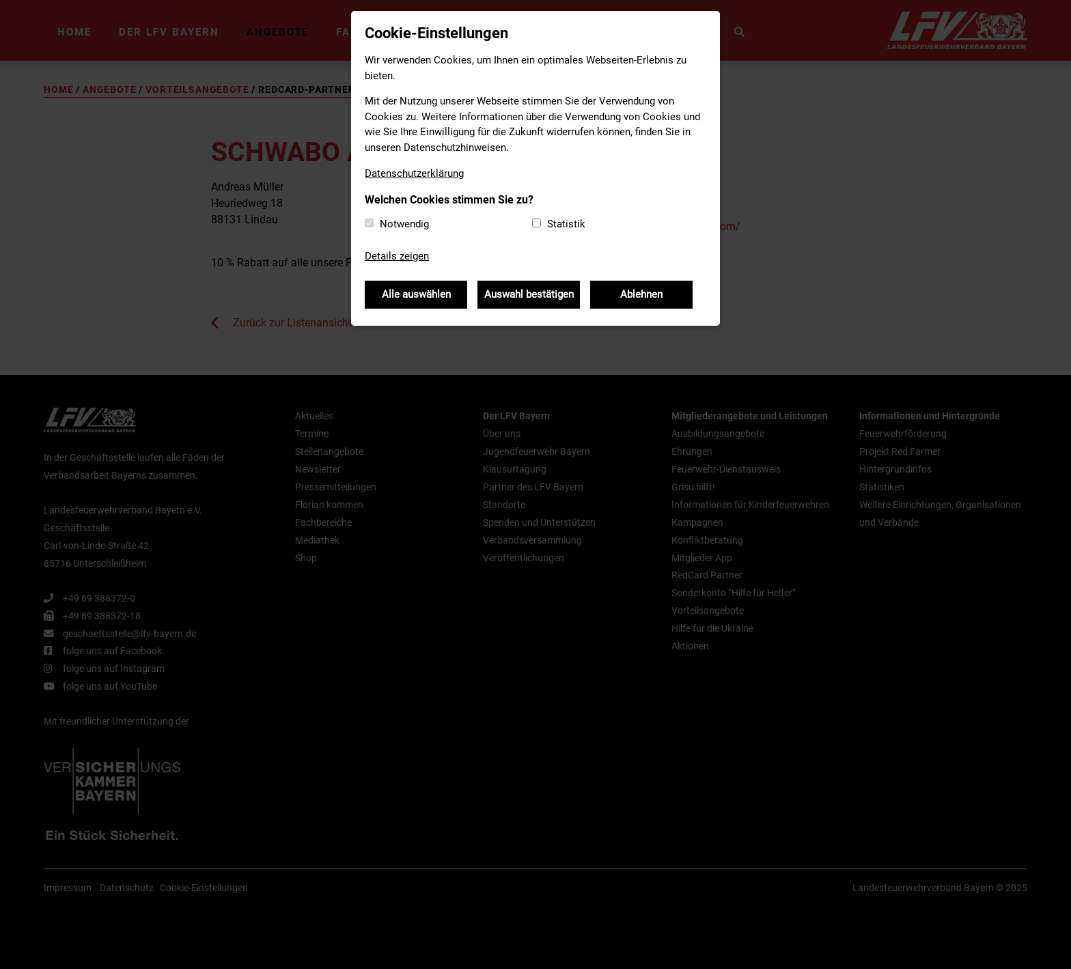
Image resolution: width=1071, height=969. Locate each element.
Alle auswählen (416, 294)
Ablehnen (641, 294)
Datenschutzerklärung (414, 173)
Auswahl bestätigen (529, 294)
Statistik (566, 224)
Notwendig (404, 224)
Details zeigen (397, 256)
